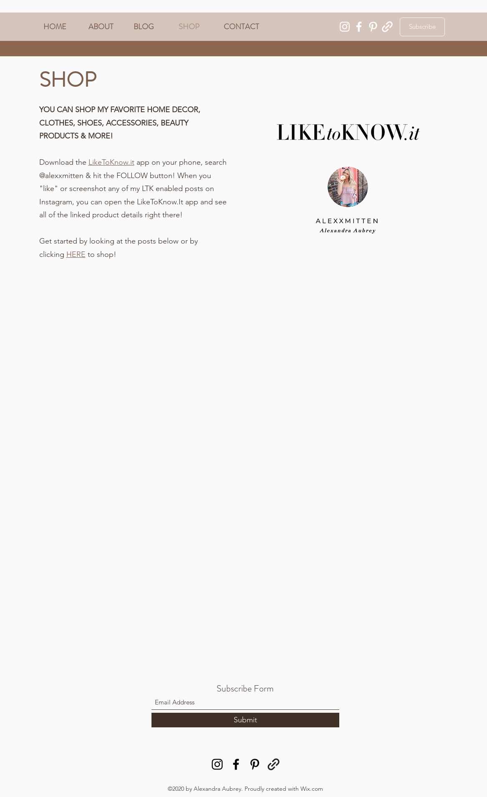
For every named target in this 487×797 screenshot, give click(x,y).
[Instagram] (344, 26)
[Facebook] (359, 26)
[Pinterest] (373, 26)
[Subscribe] (422, 27)
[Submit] (245, 720)
